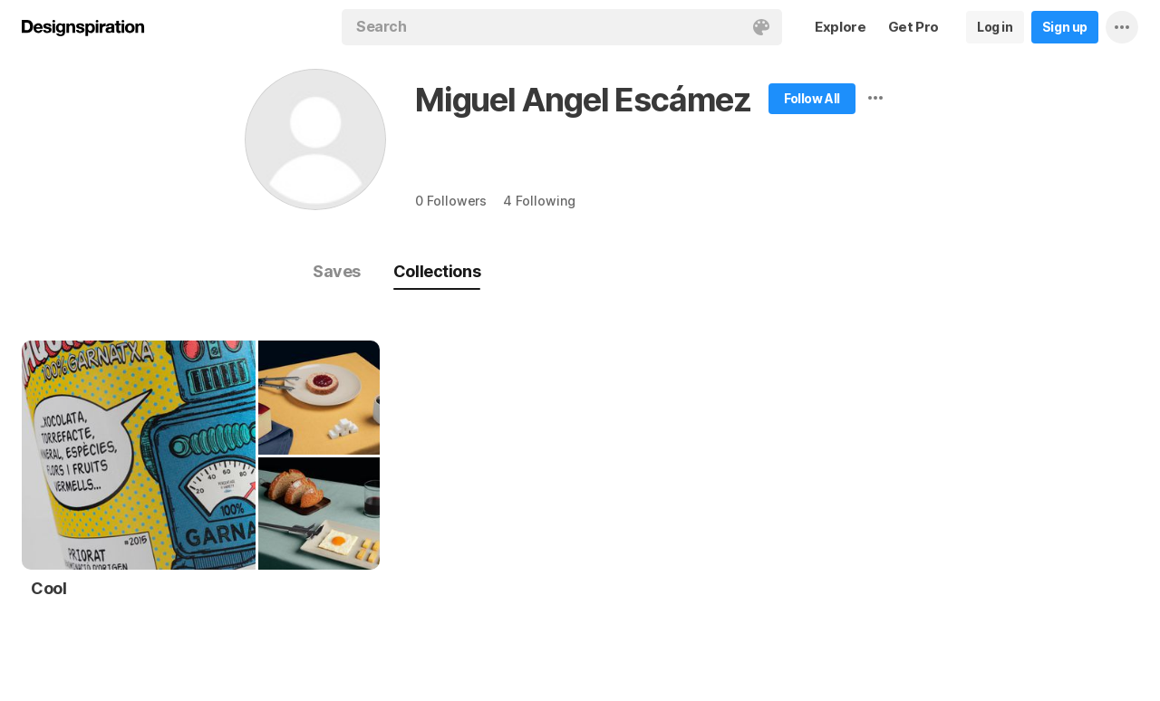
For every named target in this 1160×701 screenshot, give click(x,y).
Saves (337, 271)
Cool (48, 588)
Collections (436, 271)
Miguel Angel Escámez (583, 100)
